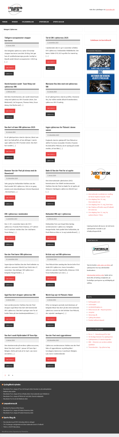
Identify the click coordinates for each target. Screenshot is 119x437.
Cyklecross (9, 74)
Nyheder (15, 22)
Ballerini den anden (9, 392)
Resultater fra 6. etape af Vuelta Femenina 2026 (18, 414)
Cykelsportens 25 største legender (99, 339)
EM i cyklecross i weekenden (16, 214)
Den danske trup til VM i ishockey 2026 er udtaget (18, 423)
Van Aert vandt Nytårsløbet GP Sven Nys (21, 336)
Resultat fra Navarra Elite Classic (13, 409)
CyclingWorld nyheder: (12, 385)
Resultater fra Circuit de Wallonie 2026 (15, 399)
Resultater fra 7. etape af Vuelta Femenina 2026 (18, 411)
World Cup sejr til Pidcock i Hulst (60, 295)
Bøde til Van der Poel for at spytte (60, 170)
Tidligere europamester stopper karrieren (18, 39)
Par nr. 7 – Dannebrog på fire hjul (99, 334)
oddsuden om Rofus (104, 265)
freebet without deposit (96, 320)
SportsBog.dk (110, 9)
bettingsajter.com (94, 302)
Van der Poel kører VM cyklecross (19, 254)
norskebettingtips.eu (95, 307)
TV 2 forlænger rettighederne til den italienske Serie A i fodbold (23, 425)
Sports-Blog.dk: (10, 418)
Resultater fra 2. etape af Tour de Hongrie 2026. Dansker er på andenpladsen (27, 390)
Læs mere (9, 67)
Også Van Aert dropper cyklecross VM (20, 295)
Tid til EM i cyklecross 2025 (57, 37)
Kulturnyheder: (94, 189)
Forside (4, 22)
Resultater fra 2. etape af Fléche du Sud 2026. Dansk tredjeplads (23, 397)
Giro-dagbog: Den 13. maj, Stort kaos (100, 204)
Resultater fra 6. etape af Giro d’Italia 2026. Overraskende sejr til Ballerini (26, 395)
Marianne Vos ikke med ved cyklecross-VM (62, 85)
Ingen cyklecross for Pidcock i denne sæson (61, 129)
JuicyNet (91, 312)
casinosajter (92, 304)
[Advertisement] (101, 113)
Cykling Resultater (94, 317)
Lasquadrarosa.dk (10, 404)
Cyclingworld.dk (29, 22)
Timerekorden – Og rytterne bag (99, 347)
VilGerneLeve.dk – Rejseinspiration (99, 310)
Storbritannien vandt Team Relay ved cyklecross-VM (20, 85)
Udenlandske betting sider (95, 275)
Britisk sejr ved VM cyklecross (58, 254)
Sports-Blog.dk (59, 22)
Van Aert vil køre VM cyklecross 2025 (20, 127)
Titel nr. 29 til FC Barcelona (11, 428)
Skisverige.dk (92, 315)
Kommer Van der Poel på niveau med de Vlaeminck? (21, 172)
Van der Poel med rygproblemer (59, 336)
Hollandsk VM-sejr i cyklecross (59, 214)
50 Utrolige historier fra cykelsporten (100, 337)
